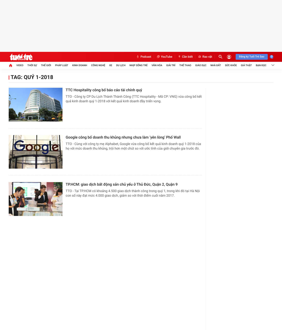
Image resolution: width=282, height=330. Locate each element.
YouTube (164, 57)
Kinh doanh (79, 65)
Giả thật (246, 65)
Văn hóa (157, 65)
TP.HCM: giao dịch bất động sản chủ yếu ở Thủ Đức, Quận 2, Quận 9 (122, 184)
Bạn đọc (261, 65)
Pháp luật (61, 65)
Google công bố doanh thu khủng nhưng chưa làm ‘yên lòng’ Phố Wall (123, 137)
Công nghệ (98, 65)
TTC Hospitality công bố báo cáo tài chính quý (104, 90)
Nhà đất (215, 65)
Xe (110, 65)
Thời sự (32, 65)
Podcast (143, 57)
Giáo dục (200, 65)
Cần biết (185, 57)
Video (19, 65)
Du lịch (121, 65)
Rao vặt (205, 57)
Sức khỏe (231, 65)
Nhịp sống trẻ (139, 65)
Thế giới (46, 65)
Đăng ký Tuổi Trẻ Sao (251, 56)
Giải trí (170, 65)
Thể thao (185, 65)
